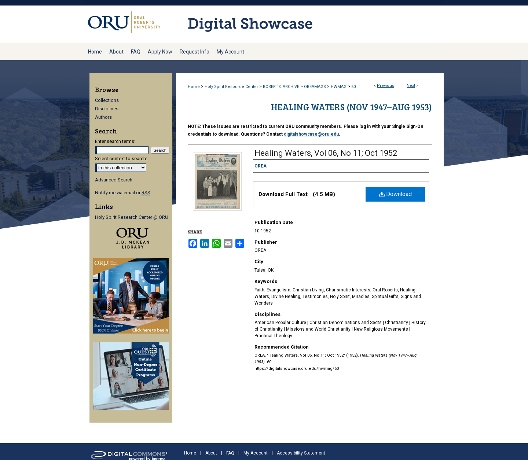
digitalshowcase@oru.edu (311, 134)
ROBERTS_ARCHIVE (281, 86)
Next (411, 85)
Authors (103, 117)
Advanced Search (113, 180)
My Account (255, 453)
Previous (385, 85)
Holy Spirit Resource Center (231, 86)
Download (395, 194)
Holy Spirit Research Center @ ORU (131, 217)
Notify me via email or (122, 192)
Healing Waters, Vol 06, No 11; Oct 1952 (325, 153)
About (211, 453)
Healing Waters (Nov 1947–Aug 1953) (351, 107)
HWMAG (338, 86)
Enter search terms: (115, 141)
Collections (107, 100)
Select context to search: (121, 158)
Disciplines (106, 108)
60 (353, 86)
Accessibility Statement (301, 453)
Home (194, 86)
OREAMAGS (315, 86)
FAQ (230, 453)
